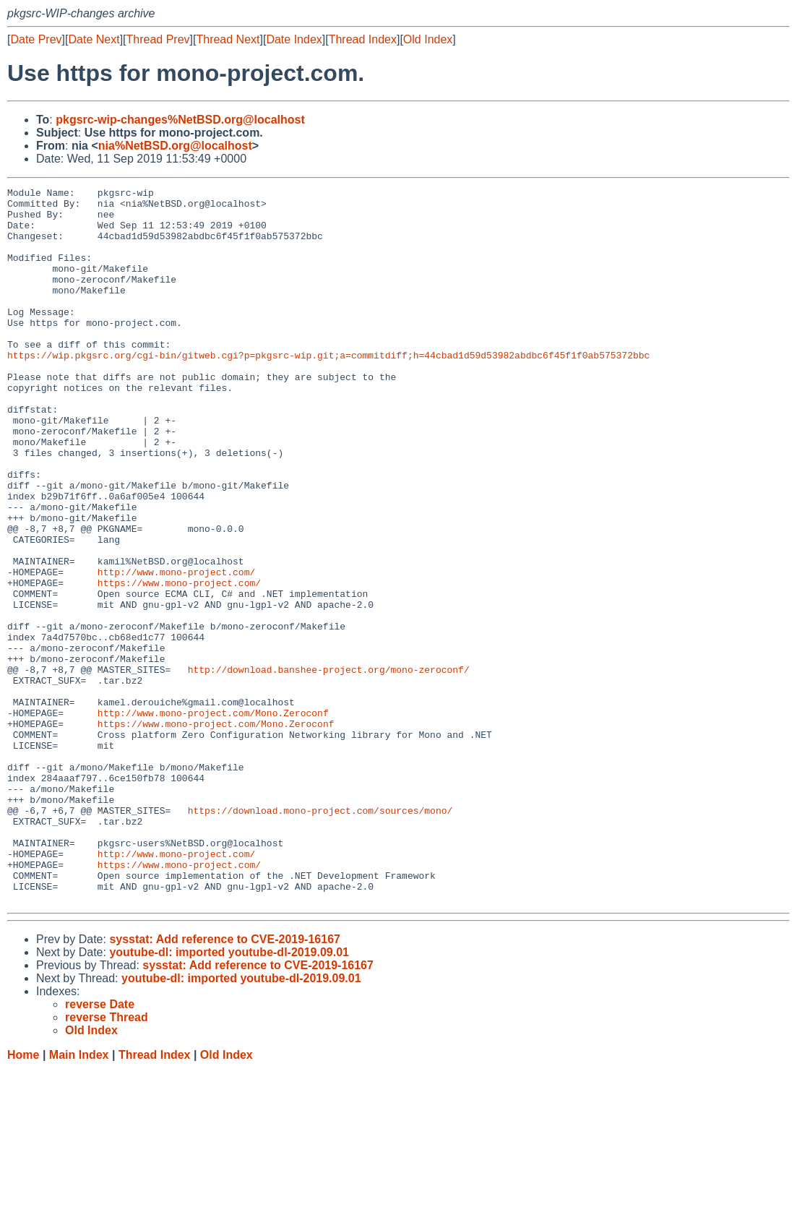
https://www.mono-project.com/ (179, 662)
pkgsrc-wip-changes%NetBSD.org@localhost (180, 119)
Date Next (93, 39)
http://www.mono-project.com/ (176, 649)
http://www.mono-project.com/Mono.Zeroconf (213, 818)
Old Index (427, 39)
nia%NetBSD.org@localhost (175, 145)
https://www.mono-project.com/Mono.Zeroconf (216, 831)
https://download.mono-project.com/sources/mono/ (320, 935)
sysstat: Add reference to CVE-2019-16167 (224, 1082)
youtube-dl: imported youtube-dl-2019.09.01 (229, 1095)
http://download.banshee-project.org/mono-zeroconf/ (329, 766)
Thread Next (227, 39)
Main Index (79, 1198)
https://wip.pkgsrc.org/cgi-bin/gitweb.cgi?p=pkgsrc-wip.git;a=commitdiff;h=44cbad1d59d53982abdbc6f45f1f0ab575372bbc (328, 389)
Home (23, 1198)
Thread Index (363, 39)
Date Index (294, 39)
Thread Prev (158, 39)
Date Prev (35, 39)
